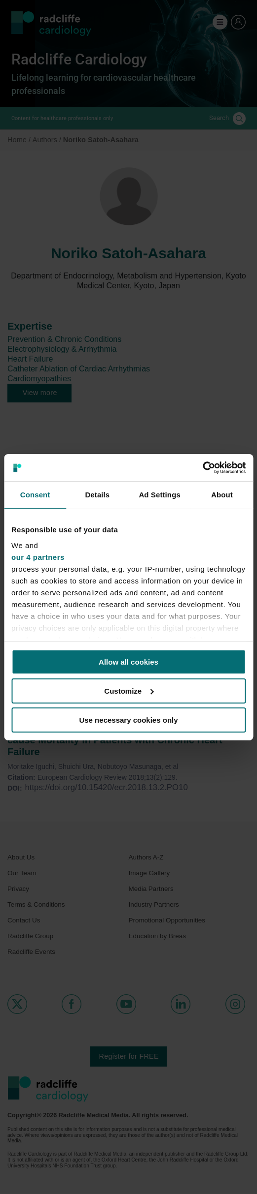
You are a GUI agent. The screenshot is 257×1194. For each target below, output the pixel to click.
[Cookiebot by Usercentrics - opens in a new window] (202, 467)
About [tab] (222, 494)
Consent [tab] (35, 494)
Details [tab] (97, 494)
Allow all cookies (128, 662)
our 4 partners (38, 556)
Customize (128, 691)
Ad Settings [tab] (159, 494)
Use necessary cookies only (128, 719)
